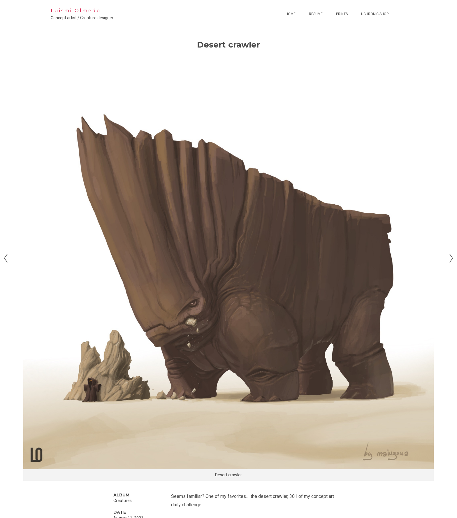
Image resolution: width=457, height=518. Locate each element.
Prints (342, 14)
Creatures (122, 500)
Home (291, 14)
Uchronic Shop (375, 14)
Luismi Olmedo (76, 10)
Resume (316, 14)
